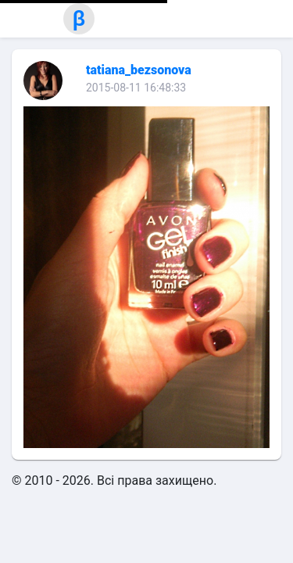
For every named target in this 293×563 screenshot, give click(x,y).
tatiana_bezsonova (138, 70)
